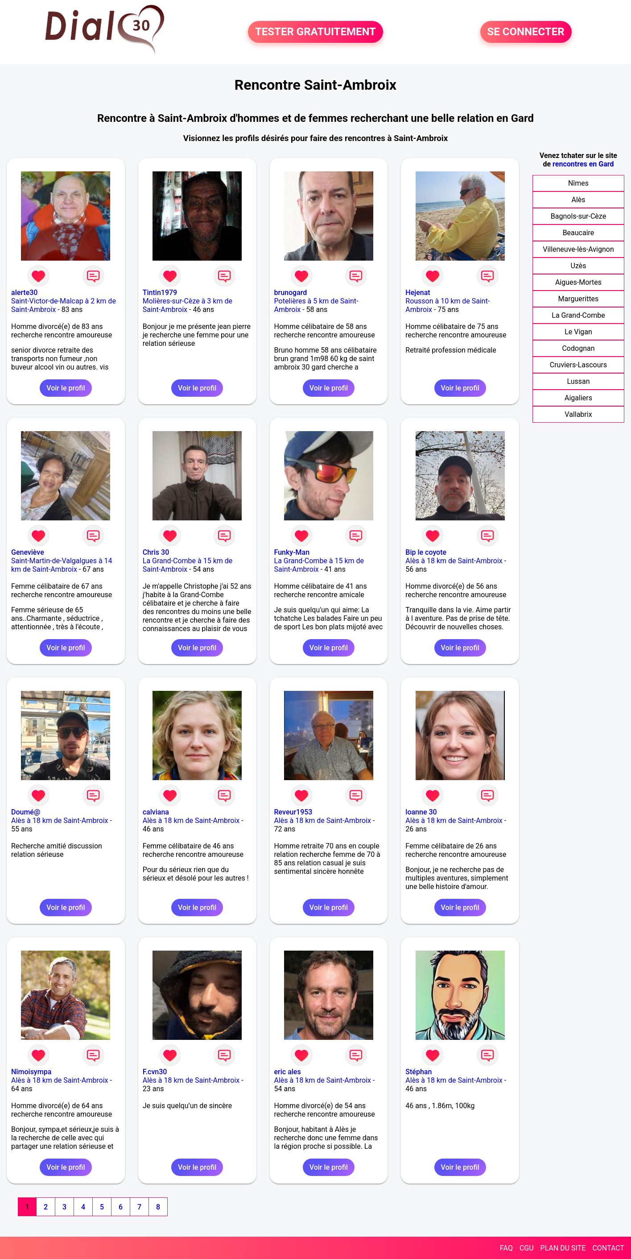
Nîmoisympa (31, 1072)
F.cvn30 (155, 1072)
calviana (156, 812)
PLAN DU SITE (563, 1248)
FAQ (506, 1248)
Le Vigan (578, 332)
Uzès (578, 266)
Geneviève (27, 552)
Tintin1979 (160, 292)
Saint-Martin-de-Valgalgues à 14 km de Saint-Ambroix (61, 565)
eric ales (287, 1072)
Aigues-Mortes (578, 282)
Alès (578, 199)
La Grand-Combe (578, 315)
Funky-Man (292, 552)
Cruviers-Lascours (578, 365)
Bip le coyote (425, 552)
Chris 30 (156, 552)
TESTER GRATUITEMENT (315, 32)
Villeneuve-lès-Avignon (578, 249)
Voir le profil (65, 388)
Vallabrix (578, 414)
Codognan (578, 348)
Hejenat (417, 292)
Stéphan (418, 1072)
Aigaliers (578, 398)
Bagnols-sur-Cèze (578, 216)
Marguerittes (578, 299)
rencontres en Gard (583, 164)
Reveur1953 (293, 812)
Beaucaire (578, 233)
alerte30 (24, 292)
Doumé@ (25, 812)
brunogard (290, 292)
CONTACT (608, 1248)
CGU (527, 1248)
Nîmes (578, 183)
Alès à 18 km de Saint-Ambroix (454, 561)
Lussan (578, 381)
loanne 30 (421, 812)
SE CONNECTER (526, 32)
